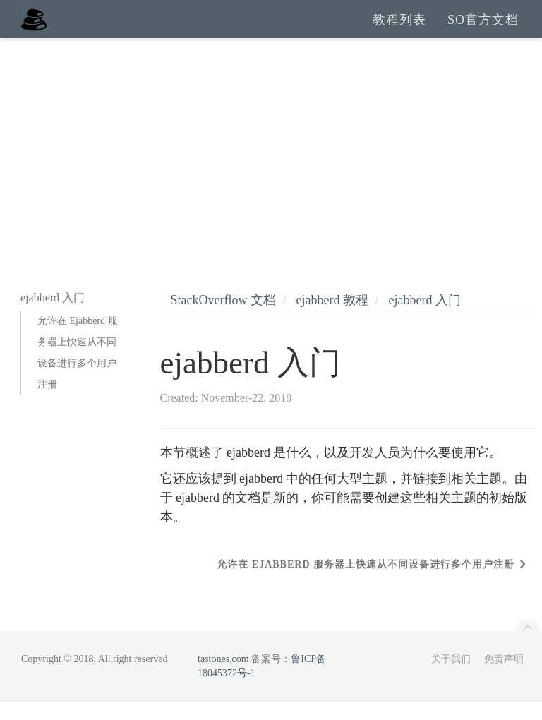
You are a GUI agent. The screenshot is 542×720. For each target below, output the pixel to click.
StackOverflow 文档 (223, 318)
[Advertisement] (271, 162)
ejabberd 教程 (332, 318)
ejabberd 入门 (424, 318)
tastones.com (223, 677)
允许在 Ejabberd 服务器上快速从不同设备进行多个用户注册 (77, 371)
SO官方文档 (483, 28)
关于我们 (451, 677)
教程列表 (399, 28)
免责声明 (504, 677)
